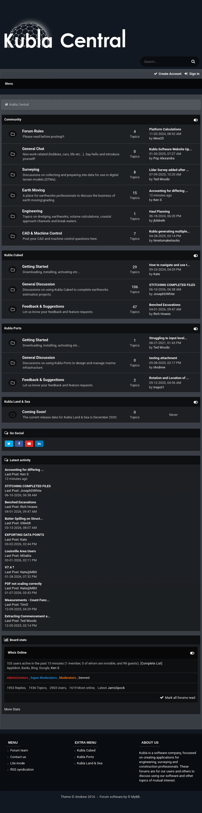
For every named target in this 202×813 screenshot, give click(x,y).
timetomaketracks (166, 240)
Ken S (157, 200)
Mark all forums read (177, 698)
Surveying (30, 169)
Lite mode (16, 763)
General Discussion (38, 284)
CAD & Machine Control (42, 233)
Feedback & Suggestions (43, 306)
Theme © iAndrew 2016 (80, 797)
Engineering (32, 211)
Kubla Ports (83, 757)
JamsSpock (116, 688)
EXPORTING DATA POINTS (24, 535)
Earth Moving (33, 190)
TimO (24, 604)
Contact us (16, 757)
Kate (156, 274)
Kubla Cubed (84, 750)
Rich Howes (161, 314)
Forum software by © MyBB (120, 797)
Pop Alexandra (164, 158)
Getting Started (35, 266)
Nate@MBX (28, 572)
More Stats (12, 709)
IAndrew (159, 367)
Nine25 (158, 138)
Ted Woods (161, 179)
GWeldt (25, 523)
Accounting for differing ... (24, 470)
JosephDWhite (164, 294)
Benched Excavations (20, 502)
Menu (9, 83)
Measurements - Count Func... (27, 600)
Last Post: (12, 474)
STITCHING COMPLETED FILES (28, 486)
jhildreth (159, 220)
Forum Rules (33, 131)
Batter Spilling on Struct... (24, 518)
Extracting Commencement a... (27, 616)
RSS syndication (20, 769)
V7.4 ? (9, 567)
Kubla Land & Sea (87, 763)
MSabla (25, 556)
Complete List (151, 663)
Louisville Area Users (20, 551)
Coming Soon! (34, 412)
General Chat (33, 149)
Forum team (17, 750)
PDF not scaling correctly (23, 584)
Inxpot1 (158, 387)
